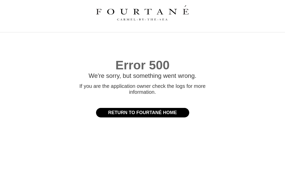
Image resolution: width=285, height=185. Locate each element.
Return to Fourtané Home (142, 112)
